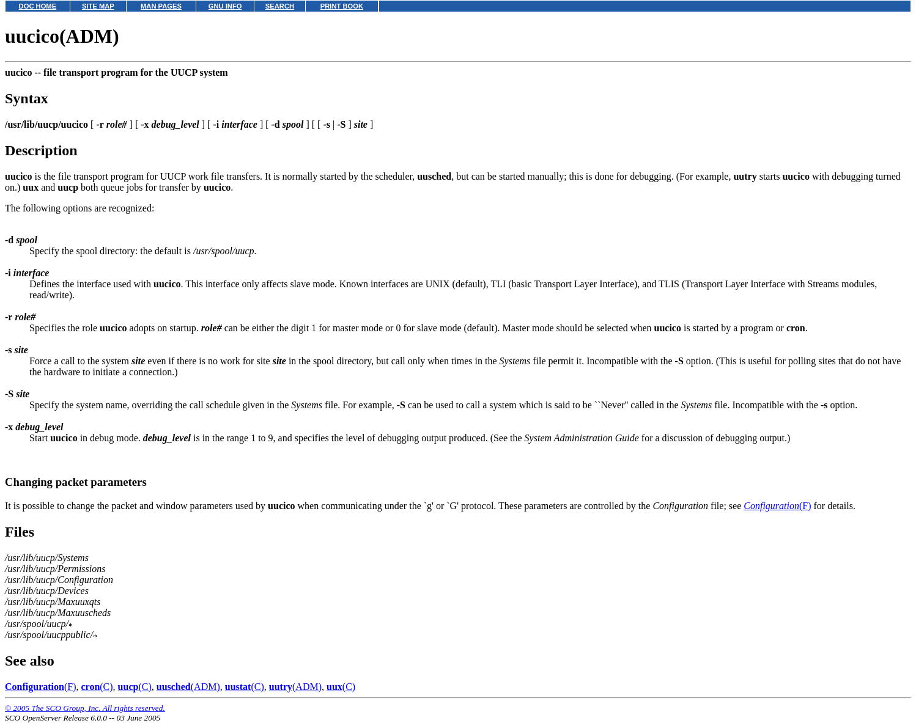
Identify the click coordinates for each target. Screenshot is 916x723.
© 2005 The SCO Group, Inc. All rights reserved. (85, 708)
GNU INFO (225, 6)
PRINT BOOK (341, 6)
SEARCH (279, 6)
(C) (97, 686)
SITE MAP (98, 6)
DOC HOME (38, 6)
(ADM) (188, 686)
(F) (777, 506)
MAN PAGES (161, 6)
